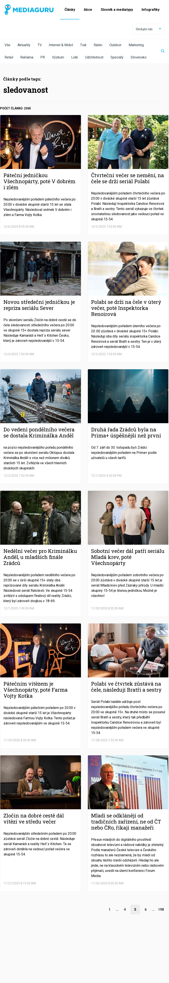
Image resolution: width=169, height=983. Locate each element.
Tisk (83, 45)
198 (161, 909)
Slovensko (139, 57)
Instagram (112, 947)
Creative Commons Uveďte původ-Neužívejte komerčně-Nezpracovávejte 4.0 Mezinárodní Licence (63, 972)
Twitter (49, 947)
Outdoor (115, 45)
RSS (141, 947)
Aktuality (23, 45)
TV (40, 45)
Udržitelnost (94, 57)
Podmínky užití (26, 959)
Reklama (26, 57)
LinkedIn (79, 947)
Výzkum (58, 57)
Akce (88, 10)
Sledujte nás (148, 29)
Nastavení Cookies (93, 959)
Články (70, 10)
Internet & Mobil (61, 45)
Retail (9, 57)
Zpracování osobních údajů (59, 959)
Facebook (18, 947)
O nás (8, 959)
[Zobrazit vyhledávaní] (160, 51)
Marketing (136, 45)
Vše (7, 45)
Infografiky (151, 10)
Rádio (98, 45)
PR (42, 57)
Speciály (117, 57)
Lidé (74, 57)
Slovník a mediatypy (117, 10)
